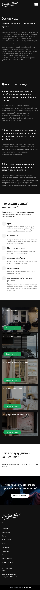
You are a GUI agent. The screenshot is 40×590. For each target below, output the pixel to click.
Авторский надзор (8, 562)
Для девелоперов (8, 555)
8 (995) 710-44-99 (8, 568)
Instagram (5, 551)
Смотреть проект (12, 328)
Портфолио (6, 532)
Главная (5, 528)
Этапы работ (6, 540)
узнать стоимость (20, 496)
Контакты (5, 547)
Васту (4, 536)
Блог (3, 543)
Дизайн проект (7, 559)
